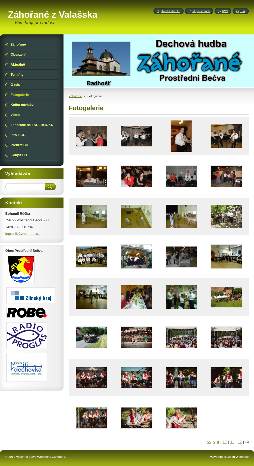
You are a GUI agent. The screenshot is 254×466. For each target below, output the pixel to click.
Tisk (242, 11)
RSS (225, 11)
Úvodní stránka (170, 11)
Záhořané (75, 96)
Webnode (242, 456)
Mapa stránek (201, 11)
